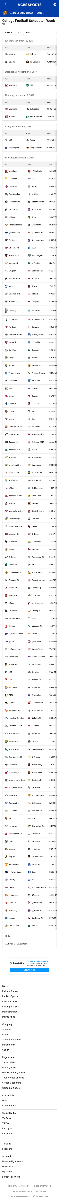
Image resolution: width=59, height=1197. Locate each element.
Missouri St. (14, 534)
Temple (12, 116)
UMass (12, 217)
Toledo (33, 54)
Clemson (14, 895)
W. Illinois (13, 687)
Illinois (12, 626)
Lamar (11, 887)
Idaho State (37, 772)
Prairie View (37, 572)
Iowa (13, 703)
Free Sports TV (10, 1001)
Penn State (15, 232)
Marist (12, 396)
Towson (12, 457)
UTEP (34, 564)
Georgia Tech (14, 294)
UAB (10, 672)
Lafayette (13, 209)
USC (10, 680)
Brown (34, 286)
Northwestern (38, 240)
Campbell (36, 301)
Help (4, 1100)
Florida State (14, 202)
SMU (36, 194)
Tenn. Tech (36, 495)
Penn (34, 411)
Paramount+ (8, 1044)
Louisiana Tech (38, 749)
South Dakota (38, 511)
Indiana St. (13, 795)
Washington (14, 147)
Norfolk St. (13, 480)
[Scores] (40, 13)
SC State (36, 403)
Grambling (36, 587)
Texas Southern (38, 580)
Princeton (13, 664)
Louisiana (13, 109)
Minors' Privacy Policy (13, 1072)
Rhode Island (14, 373)
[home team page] (6, 54)
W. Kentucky (14, 278)
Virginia (35, 294)
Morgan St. (36, 365)
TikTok (5, 1123)
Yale (11, 286)
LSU (12, 641)
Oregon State (36, 147)
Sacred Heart (37, 271)
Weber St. (36, 733)
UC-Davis (13, 810)
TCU (33, 179)
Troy (34, 618)
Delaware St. (37, 426)
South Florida (36, 116)
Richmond (13, 380)
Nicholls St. (37, 718)
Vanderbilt (13, 263)
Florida (37, 263)
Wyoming (13, 910)
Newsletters (8, 1166)
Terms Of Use (9, 1062)
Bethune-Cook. (15, 426)
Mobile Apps (8, 1016)
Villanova (36, 380)
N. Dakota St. (37, 687)
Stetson (35, 350)
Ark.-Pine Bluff (15, 572)
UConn (11, 603)
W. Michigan (35, 62)
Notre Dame (16, 872)
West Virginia (37, 255)
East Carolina (14, 194)
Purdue (12, 240)
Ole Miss (35, 726)
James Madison (38, 657)
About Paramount (11, 1039)
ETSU (11, 695)
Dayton (35, 396)
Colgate (35, 327)
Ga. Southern (14, 618)
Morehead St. (15, 465)
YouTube (6, 1118)
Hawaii (34, 926)
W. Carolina (36, 695)
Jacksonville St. (16, 495)
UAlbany (12, 310)
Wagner (12, 271)
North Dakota (14, 733)
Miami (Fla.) (36, 610)
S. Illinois (36, 534)
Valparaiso (36, 465)
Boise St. (38, 910)
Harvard (12, 342)
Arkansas (36, 278)
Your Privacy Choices (13, 1077)
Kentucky (36, 864)
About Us (7, 1029)
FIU (10, 818)
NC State (36, 895)
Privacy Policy (9, 1067)
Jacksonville (14, 449)
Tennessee (14, 864)
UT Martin (13, 764)
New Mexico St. (16, 726)
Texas (34, 634)
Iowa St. (12, 903)
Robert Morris (38, 319)
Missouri (12, 849)
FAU (33, 818)
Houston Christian (16, 718)
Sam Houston (14, 710)
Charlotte (13, 564)
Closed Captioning (11, 1082)
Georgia (36, 849)
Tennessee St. (38, 557)
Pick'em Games (10, 991)
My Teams (7, 1171)
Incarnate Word (15, 787)
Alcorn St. (13, 587)
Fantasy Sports (10, 996)
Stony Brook (37, 457)
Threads (6, 1143)
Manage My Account (12, 1161)
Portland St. (37, 810)
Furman (35, 388)
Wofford (12, 503)
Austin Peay (37, 764)
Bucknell (35, 357)
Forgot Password (11, 1176)
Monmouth (36, 225)
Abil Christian (37, 710)
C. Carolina (34, 109)
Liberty (12, 880)
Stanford (13, 595)
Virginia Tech (37, 649)
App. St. (12, 856)
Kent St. (12, 54)
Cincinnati (38, 603)
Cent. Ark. (36, 741)
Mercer (35, 503)
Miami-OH (13, 85)
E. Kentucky (14, 434)
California (36, 833)
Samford (35, 518)
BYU (33, 880)
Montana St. (14, 472)
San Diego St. (37, 918)
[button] (49, 13)
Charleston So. (38, 826)
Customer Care (10, 1105)
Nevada (12, 918)
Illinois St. (13, 541)
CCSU (34, 248)
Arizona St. (36, 680)
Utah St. (12, 841)
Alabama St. (14, 580)
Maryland (13, 171)
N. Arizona (36, 757)
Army (34, 217)
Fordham (12, 327)
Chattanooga (14, 518)
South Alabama (15, 526)
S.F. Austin (36, 787)
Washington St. (15, 833)
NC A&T (12, 365)
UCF (10, 140)
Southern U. (37, 780)
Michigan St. (37, 626)
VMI (10, 388)
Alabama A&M (38, 442)
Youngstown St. (16, 511)
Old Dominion (37, 488)
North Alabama (15, 225)
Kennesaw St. (15, 301)
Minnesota (38, 232)
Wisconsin (38, 703)
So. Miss (35, 672)
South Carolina (38, 856)
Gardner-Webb (15, 334)
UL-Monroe (36, 803)
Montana (35, 549)
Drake (34, 449)
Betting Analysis (10, 1006)
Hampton (13, 826)
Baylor (14, 179)
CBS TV (6, 1049)
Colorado (36, 595)
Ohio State (37, 171)
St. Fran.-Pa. (14, 248)
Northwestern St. (39, 887)
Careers (6, 1034)
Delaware (36, 310)
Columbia (36, 342)
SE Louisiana (14, 741)
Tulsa (32, 140)
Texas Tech (14, 255)
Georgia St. (14, 803)
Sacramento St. (16, 757)
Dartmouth (36, 664)
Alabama (37, 641)
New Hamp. (14, 657)
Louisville (13, 610)
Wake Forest (16, 649)
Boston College (38, 202)
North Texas (14, 749)
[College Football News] (21, 13)
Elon (33, 419)
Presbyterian (37, 334)
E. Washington (15, 772)
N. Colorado (37, 472)
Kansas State (17, 634)
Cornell (12, 411)
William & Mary (38, 373)
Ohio (32, 85)
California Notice (11, 1088)
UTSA (11, 488)
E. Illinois (13, 557)
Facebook (7, 1133)
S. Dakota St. (37, 541)
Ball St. (12, 62)
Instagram (7, 1128)
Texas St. (36, 526)
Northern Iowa (38, 795)
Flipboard (7, 1149)
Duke (34, 872)
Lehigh (12, 357)
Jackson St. (14, 442)
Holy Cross (36, 209)
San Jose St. (14, 926)
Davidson (13, 186)
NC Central (36, 480)
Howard (12, 403)
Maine (11, 419)
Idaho (11, 549)
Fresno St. (36, 841)
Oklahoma (37, 903)
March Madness (10, 1011)
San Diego (13, 350)
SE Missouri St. (38, 434)
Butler (34, 186)
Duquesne (13, 319)
